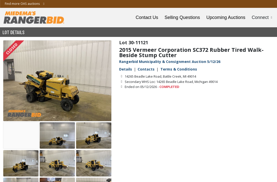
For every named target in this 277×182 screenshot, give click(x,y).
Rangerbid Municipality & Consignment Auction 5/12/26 (169, 61)
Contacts (146, 69)
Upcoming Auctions (225, 17)
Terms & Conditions (178, 69)
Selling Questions (182, 17)
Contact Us (147, 17)
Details (125, 69)
